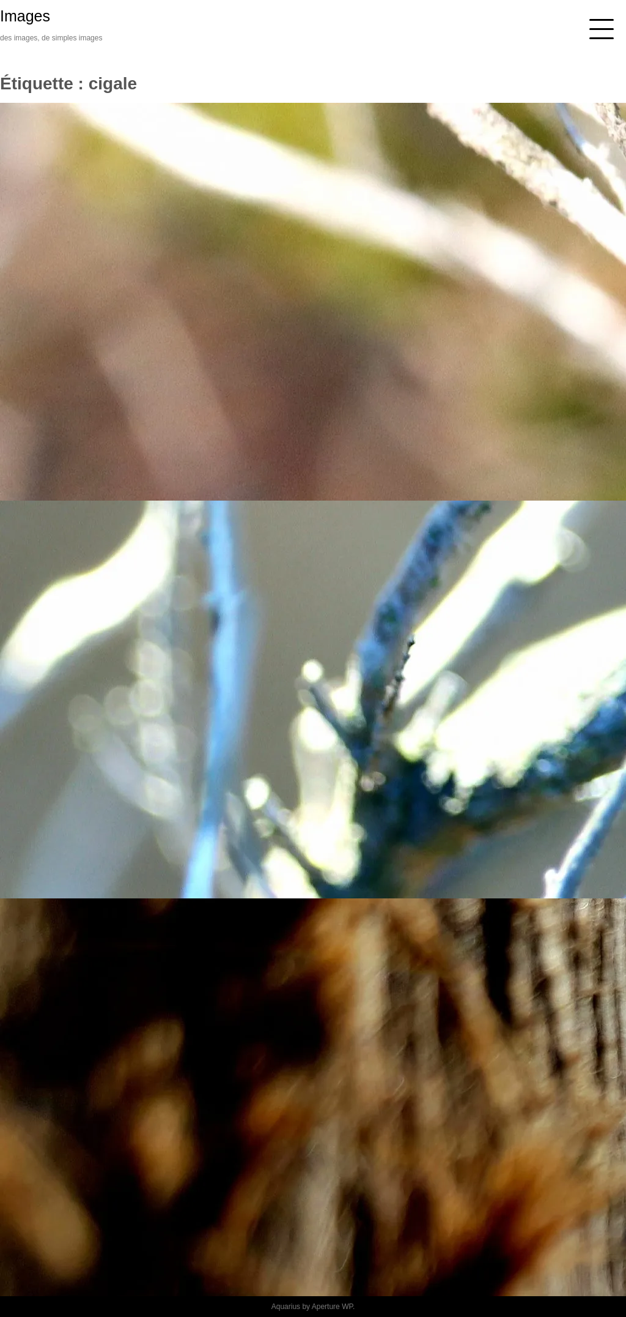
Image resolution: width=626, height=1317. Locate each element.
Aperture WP (332, 1306)
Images (25, 15)
